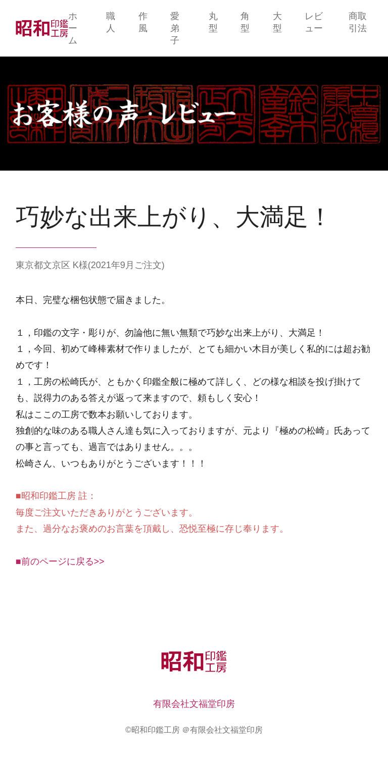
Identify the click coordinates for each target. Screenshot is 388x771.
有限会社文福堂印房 (194, 704)
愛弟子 (174, 28)
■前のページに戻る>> (60, 561)
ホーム (72, 28)
